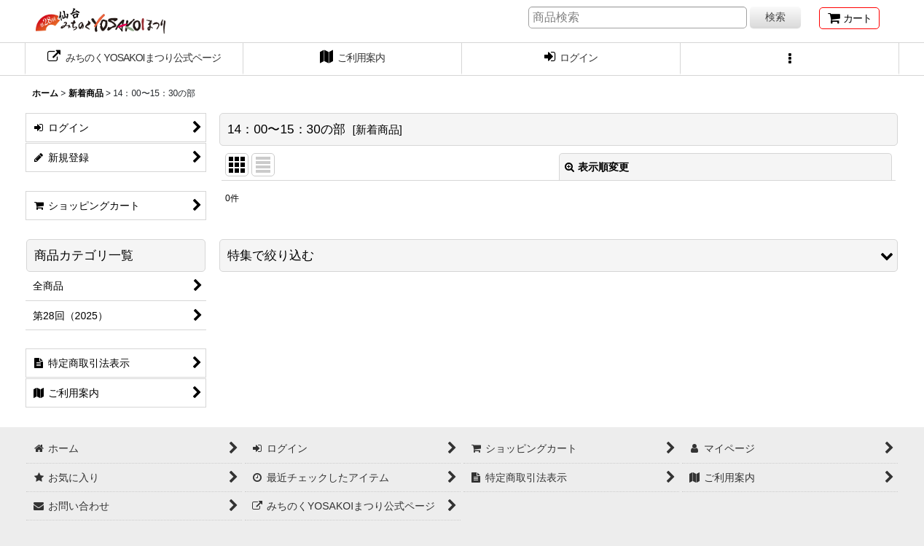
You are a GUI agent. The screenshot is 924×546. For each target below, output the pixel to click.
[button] (790, 59)
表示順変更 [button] (597, 167)
